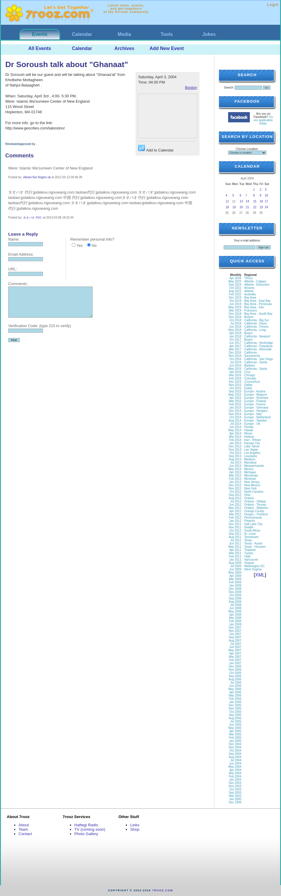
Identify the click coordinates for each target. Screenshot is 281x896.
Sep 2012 (235, 495)
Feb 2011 (235, 556)
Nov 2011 (235, 527)
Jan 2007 (235, 663)
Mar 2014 (235, 436)
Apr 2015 (235, 397)
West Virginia (253, 569)
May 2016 (234, 368)
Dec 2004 (235, 744)
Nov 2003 (235, 786)
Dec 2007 (235, 627)
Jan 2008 (235, 624)
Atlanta (248, 291)
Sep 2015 (235, 391)
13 (241, 201)
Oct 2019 (235, 300)
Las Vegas (251, 449)
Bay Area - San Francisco (254, 309)
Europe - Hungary (255, 410)
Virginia (249, 562)
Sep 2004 (235, 753)
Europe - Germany (256, 407)
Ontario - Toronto (255, 504)
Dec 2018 (235, 313)
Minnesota (251, 475)
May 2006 (234, 689)
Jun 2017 (235, 342)
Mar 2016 (235, 375)
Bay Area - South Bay (258, 313)
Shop (134, 829)
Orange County (254, 511)
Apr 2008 (235, 614)
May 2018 (234, 330)
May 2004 (234, 766)
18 (227, 207)
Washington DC (254, 566)
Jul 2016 (235, 362)
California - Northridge (258, 342)
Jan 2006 (235, 702)
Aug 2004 (235, 757)
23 (261, 207)
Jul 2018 (235, 323)
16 (261, 201)
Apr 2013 (235, 472)
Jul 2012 (235, 501)
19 (234, 207)
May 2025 (234, 281)
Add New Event (167, 48)
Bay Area (250, 297)
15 (254, 201)
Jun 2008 (235, 608)
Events (39, 34)
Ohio (247, 495)
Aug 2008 (235, 601)
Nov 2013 (235, 449)
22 (254, 207)
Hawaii (248, 430)
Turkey (248, 553)
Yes (79, 245)
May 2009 (234, 572)
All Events (39, 48)
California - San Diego (258, 359)
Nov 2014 (235, 414)
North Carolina (253, 491)
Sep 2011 (235, 533)
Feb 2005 (235, 737)
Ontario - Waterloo (256, 507)
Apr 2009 (235, 575)
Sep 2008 (235, 598)
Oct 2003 (235, 789)
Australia (250, 294)
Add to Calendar (156, 148)
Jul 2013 (235, 462)
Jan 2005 (235, 740)
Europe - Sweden (255, 420)
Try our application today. (263, 120)
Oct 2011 (235, 530)
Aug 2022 (235, 291)
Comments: (18, 284)
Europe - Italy (253, 414)
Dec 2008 (235, 588)
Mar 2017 (235, 349)
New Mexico (252, 485)
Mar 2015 (235, 401)
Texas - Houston (254, 546)
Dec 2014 (235, 410)
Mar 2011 (235, 553)
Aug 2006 (235, 679)
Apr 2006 (235, 692)
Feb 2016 (235, 378)
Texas (248, 540)
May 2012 (234, 507)
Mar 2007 (235, 656)
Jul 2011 (235, 540)
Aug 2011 (235, 537)
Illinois (248, 433)
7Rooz (248, 278)
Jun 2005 (235, 724)
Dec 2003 (235, 783)
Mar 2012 (235, 514)
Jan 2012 (235, 520)
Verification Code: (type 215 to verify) (39, 326)
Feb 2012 (235, 517)
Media (124, 34)
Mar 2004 (235, 773)
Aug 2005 (235, 718)
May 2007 (234, 650)
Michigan (250, 472)
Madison (249, 459)
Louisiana (250, 456)
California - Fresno (256, 326)
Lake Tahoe (252, 446)
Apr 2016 (235, 372)
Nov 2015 (235, 385)
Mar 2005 (235, 734)
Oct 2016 (235, 359)
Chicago (249, 375)
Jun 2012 (235, 504)
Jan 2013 (235, 482)
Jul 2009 (235, 566)
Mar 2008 (235, 617)
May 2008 (234, 611)
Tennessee (251, 537)
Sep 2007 (235, 637)
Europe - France (254, 404)
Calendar (82, 34)
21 (247, 207)
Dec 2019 (235, 297)
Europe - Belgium (255, 394)
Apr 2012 (235, 511)
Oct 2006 (235, 673)
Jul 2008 (235, 605)
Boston (191, 87)
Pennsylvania (253, 517)
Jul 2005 (235, 721)
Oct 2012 (235, 491)
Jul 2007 (235, 643)
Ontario (249, 498)
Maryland (250, 462)
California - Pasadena (258, 346)
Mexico (249, 469)
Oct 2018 (235, 320)
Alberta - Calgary (255, 281)
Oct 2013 (235, 452)
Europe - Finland (255, 401)
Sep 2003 (235, 792)
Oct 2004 (235, 750)
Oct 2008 (235, 595)
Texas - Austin (253, 543)
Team (23, 829)
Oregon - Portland (256, 514)
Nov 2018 (235, 317)
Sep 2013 (235, 456)
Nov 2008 (235, 592)
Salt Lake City (253, 524)
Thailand (249, 550)
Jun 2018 (235, 326)
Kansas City (252, 443)
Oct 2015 (235, 388)
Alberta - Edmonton (257, 284)
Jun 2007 (235, 647)
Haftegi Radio (86, 825)
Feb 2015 (235, 404)
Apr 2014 (235, 433)
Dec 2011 (235, 524)
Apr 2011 (235, 550)
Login (273, 4)
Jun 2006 (235, 685)
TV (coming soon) (89, 829)
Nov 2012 (235, 488)
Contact (25, 834)
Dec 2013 (235, 446)
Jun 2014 (235, 427)
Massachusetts (254, 465)
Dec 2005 (235, 705)
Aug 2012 (235, 498)
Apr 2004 (235, 770)
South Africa (252, 530)
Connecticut (252, 381)
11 (227, 201)
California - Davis (255, 323)
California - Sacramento (252, 354)
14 (247, 201)
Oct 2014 (235, 417)
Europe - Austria (254, 391)
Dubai (248, 388)
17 (266, 201)
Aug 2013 (235, 459)
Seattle (248, 527)
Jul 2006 (235, 682)
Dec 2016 (235, 352)
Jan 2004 (235, 779)
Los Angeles (252, 452)
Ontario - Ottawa (255, 501)
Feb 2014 (235, 440)
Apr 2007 (235, 653)
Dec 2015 (235, 381)
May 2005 (234, 728)
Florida (248, 427)
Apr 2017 (235, 346)
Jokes (208, 34)
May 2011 (234, 546)
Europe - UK (252, 423)
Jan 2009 (235, 585)
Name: (13, 239)
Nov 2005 (235, 708)
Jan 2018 (235, 336)
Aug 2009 (235, 562)
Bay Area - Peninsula (258, 304)
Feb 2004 (235, 776)
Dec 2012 (235, 485)
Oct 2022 (235, 287)
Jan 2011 (235, 559)
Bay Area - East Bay (257, 300)
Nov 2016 (235, 355)
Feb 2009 (235, 582)
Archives (124, 48)
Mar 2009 (235, 579)
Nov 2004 (235, 747)
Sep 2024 (235, 284)
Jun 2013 (235, 465)
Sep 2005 (235, 715)
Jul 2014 (235, 423)
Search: (229, 87)
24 (266, 207)
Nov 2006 (235, 669)
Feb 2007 (235, 660)
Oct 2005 (235, 711)
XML (260, 574)
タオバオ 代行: (32, 217)
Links (134, 825)
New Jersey (252, 482)
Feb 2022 (235, 294)
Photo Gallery (86, 834)
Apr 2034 (235, 278)
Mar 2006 (235, 695)
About (24, 825)
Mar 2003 (235, 795)
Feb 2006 (235, 698)
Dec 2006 (235, 666)
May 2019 (234, 307)
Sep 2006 (235, 676)
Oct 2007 (235, 634)
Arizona (249, 287)
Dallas (248, 385)
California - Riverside (258, 349)
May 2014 (234, 430)
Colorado (250, 378)
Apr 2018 (235, 333)
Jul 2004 (235, 760)
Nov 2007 (235, 630)
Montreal (250, 478)
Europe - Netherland (257, 417)
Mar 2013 (235, 475)
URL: (12, 269)
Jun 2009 (235, 569)
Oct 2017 (235, 339)
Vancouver (251, 559)
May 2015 (234, 394)
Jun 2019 (235, 304)
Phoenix (249, 520)
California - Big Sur (256, 320)
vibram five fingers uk (37, 177)
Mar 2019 (235, 310)
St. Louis (250, 533)
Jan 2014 (235, 443)
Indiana (249, 436)
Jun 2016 (235, 365)
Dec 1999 (235, 802)
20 (241, 207)
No (94, 245)
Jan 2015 (235, 407)
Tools (166, 34)
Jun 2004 (235, 763)
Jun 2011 (235, 543)
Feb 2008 (235, 621)
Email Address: (21, 254)
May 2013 (234, 469)
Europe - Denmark (256, 397)
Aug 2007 (235, 640)
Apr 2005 (235, 731)
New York (250, 488)
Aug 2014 (235, 420)
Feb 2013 (235, 478)
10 (266, 195)
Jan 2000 (235, 799)
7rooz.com (162, 890)
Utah (247, 556)
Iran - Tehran (252, 440)
